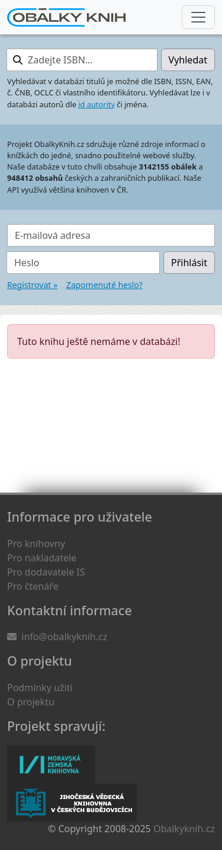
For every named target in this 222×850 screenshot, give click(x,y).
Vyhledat (188, 59)
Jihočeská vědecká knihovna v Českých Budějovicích (72, 803)
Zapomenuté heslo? (104, 284)
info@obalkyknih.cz (64, 636)
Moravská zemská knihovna (51, 765)
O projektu (30, 701)
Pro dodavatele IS (46, 572)
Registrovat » (32, 284)
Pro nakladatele (41, 557)
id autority (96, 104)
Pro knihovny (36, 543)
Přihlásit (189, 262)
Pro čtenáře (32, 586)
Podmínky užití (39, 687)
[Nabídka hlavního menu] (198, 17)
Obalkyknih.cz (184, 828)
